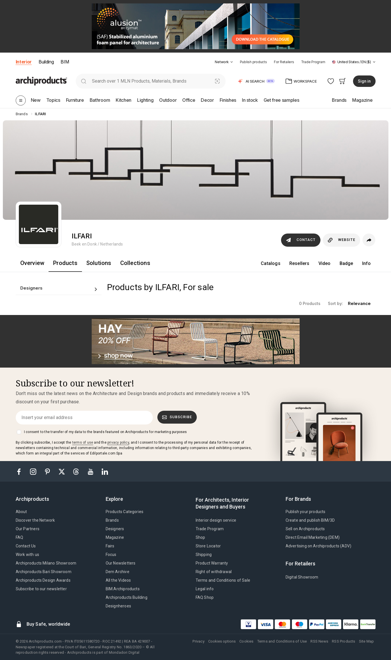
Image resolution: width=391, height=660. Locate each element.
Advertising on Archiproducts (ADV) (319, 546)
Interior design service (216, 520)
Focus (111, 554)
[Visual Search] (217, 81)
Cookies (246, 641)
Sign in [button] (364, 81)
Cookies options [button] (222, 641)
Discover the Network (35, 520)
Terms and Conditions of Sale (223, 580)
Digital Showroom (302, 577)
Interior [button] (24, 62)
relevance (359, 303)
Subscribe (177, 417)
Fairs (110, 546)
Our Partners (27, 529)
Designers (115, 529)
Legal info (205, 589)
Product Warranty (212, 563)
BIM (65, 62)
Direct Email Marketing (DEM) (313, 537)
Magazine (115, 537)
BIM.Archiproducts (123, 589)
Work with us (27, 554)
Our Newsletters (121, 563)
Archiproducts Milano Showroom (46, 563)
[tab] (231, 62)
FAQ (19, 537)
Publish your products (306, 511)
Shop (200, 537)
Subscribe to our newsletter (41, 589)
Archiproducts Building (126, 597)
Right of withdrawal (214, 571)
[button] (224, 62)
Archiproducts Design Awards (43, 580)
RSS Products (343, 641)
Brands (112, 520)
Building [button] (46, 62)
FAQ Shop (205, 597)
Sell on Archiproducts (305, 529)
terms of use (82, 442)
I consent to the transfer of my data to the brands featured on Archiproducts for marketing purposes (105, 432)
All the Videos (118, 580)
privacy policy (118, 442)
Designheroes (118, 606)
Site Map (366, 641)
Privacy (198, 641)
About (21, 511)
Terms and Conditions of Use (282, 641)
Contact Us (26, 546)
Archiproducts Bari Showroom (43, 571)
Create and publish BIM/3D (310, 520)
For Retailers (284, 62)
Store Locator (208, 546)
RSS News (319, 641)
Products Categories (125, 511)
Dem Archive (117, 571)
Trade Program (313, 62)
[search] (84, 81)
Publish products (253, 62)
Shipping (204, 554)
